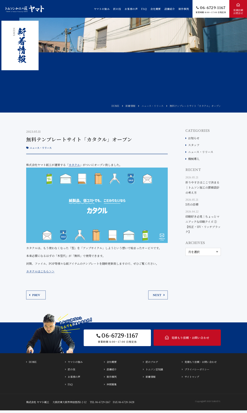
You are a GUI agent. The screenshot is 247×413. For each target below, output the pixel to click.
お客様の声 (131, 9)
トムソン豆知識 (155, 372)
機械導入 (193, 159)
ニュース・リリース (152, 106)
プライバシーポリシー (198, 372)
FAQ (144, 9)
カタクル (74, 165)
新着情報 (130, 106)
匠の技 (117, 9)
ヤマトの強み (102, 9)
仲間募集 (112, 387)
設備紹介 (169, 9)
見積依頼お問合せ (238, 11)
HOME (115, 106)
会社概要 (155, 9)
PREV (36, 295)
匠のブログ (152, 364)
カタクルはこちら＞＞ (40, 271)
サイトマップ (192, 379)
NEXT (157, 295)
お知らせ (193, 138)
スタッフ (193, 145)
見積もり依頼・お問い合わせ (190, 339)
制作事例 (184, 9)
